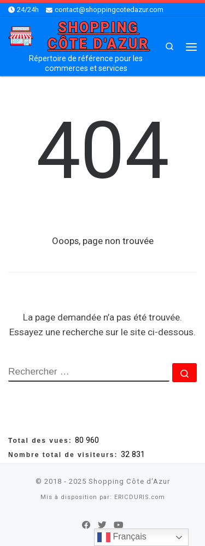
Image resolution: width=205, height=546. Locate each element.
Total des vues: (41, 440)
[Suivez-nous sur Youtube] (119, 525)
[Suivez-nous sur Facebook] (86, 525)
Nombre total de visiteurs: (64, 455)
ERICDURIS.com (139, 497)
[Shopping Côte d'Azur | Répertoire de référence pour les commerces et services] (20, 35)
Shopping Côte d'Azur (129, 481)
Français (122, 537)
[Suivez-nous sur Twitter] (102, 525)
